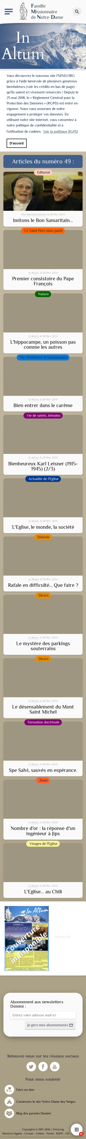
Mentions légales (12, 1133)
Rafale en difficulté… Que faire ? (43, 585)
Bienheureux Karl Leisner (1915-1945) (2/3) (43, 466)
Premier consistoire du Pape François (43, 281)
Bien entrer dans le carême (43, 405)
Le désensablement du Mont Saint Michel (43, 709)
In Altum (34, 272)
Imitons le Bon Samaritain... (43, 220)
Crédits (40, 1133)
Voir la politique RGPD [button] (60, 131)
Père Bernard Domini (33, 214)
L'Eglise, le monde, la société (43, 527)
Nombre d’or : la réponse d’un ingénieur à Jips (43, 831)
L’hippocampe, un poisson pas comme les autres (43, 345)
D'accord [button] (16, 143)
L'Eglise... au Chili (43, 891)
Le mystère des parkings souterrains (43, 646)
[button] (50, 1025)
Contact (29, 1133)
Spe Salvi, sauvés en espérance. (43, 770)
